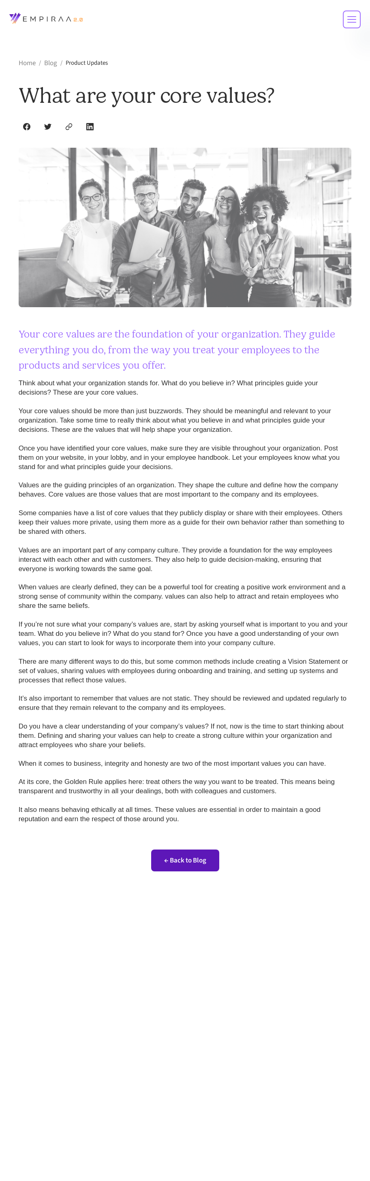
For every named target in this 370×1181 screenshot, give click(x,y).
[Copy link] (69, 127)
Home (27, 63)
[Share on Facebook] (27, 127)
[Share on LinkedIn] (90, 127)
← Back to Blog (185, 860)
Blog (50, 63)
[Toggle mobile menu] (352, 19)
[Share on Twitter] (48, 127)
